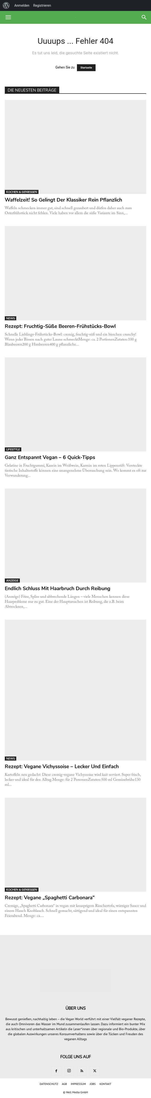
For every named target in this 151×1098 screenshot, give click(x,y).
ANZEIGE (12, 581)
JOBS (93, 1084)
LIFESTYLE (13, 449)
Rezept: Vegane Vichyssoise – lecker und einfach (62, 766)
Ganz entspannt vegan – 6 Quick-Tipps (50, 457)
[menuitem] (6, 5)
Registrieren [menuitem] (42, 5)
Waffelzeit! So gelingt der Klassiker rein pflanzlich (63, 200)
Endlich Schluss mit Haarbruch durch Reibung (57, 588)
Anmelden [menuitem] (21, 5)
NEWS (10, 318)
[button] (8, 17)
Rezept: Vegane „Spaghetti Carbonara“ (50, 897)
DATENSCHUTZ (49, 1084)
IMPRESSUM (78, 1084)
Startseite (86, 67)
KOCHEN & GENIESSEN (21, 192)
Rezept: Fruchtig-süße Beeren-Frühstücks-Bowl (60, 326)
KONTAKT (105, 1084)
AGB (64, 1084)
